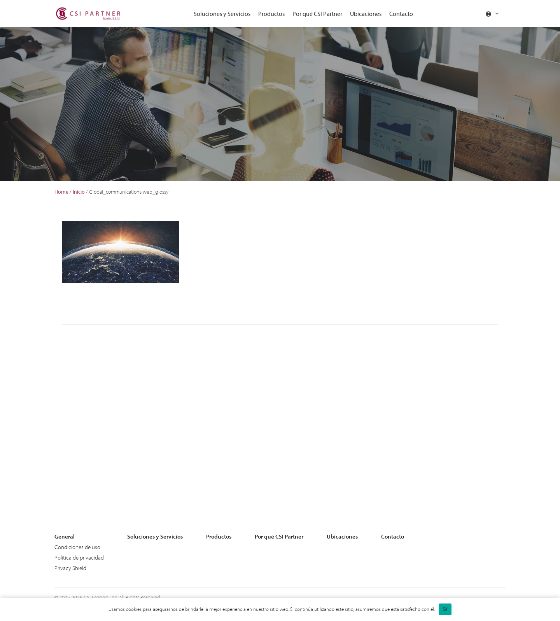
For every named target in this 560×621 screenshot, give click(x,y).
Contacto (401, 13)
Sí (445, 609)
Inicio (79, 191)
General (64, 536)
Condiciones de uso (77, 547)
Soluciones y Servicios (222, 13)
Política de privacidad (79, 557)
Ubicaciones (366, 13)
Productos (271, 13)
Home (61, 191)
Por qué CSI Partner (317, 13)
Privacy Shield (70, 568)
